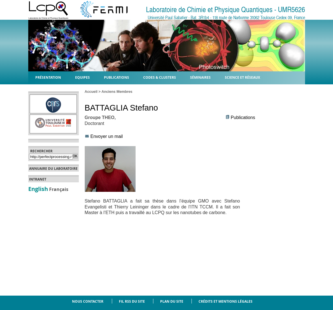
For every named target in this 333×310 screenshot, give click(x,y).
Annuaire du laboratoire (53, 168)
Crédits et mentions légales (226, 301)
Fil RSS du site (132, 301)
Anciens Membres (116, 91)
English (38, 189)
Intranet (37, 179)
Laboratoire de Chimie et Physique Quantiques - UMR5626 (225, 9)
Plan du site (171, 301)
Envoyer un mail (106, 136)
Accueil (91, 91)
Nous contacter (87, 301)
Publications (243, 117)
